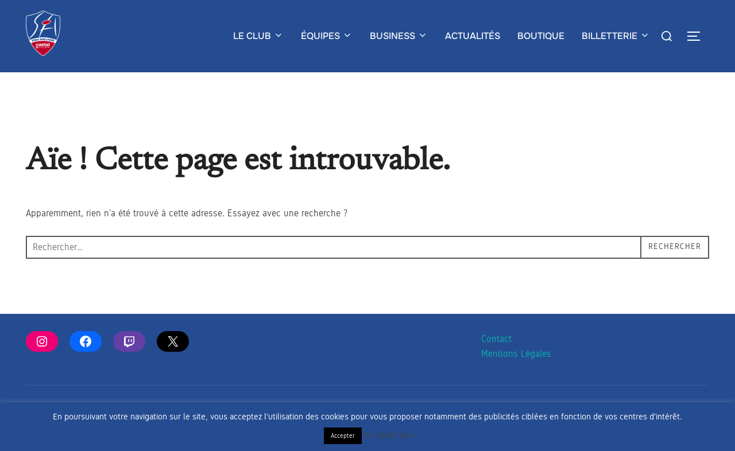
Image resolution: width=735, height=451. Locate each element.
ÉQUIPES (327, 36)
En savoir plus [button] (389, 435)
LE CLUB (258, 36)
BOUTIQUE (540, 36)
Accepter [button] (343, 435)
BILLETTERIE (616, 36)
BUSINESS (399, 36)
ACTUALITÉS (472, 36)
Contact (496, 361)
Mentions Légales (516, 376)
